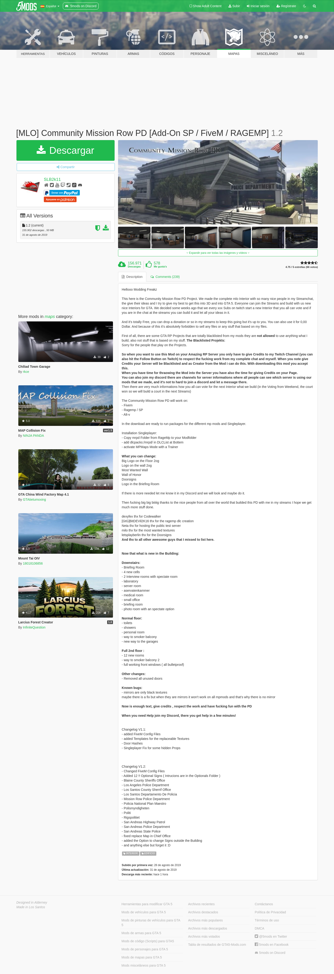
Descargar (65, 150)
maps (50, 316)
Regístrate (286, 6)
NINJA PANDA (33, 435)
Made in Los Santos (30, 907)
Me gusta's (160, 266)
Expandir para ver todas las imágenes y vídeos (218, 252)
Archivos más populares (205, 920)
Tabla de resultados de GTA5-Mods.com (217, 944)
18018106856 (33, 563)
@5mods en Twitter (271, 936)
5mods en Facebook (272, 945)
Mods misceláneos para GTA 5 (144, 965)
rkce (26, 372)
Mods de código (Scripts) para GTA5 (148, 941)
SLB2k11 (52, 179)
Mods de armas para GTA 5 (141, 933)
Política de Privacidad (270, 912)
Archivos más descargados (207, 928)
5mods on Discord (270, 953)
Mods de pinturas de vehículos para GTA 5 (151, 922)
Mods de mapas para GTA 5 (142, 957)
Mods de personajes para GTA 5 (145, 949)
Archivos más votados (204, 936)
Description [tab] (132, 277)
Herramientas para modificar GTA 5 (147, 904)
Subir (234, 6)
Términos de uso (267, 920)
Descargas (134, 266)
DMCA (259, 928)
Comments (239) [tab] (165, 277)
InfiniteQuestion (34, 627)
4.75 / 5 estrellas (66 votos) (302, 267)
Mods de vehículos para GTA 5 (144, 912)
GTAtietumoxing (34, 499)
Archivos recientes (201, 904)
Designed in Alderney (31, 902)
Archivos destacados (203, 912)
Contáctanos (264, 904)
